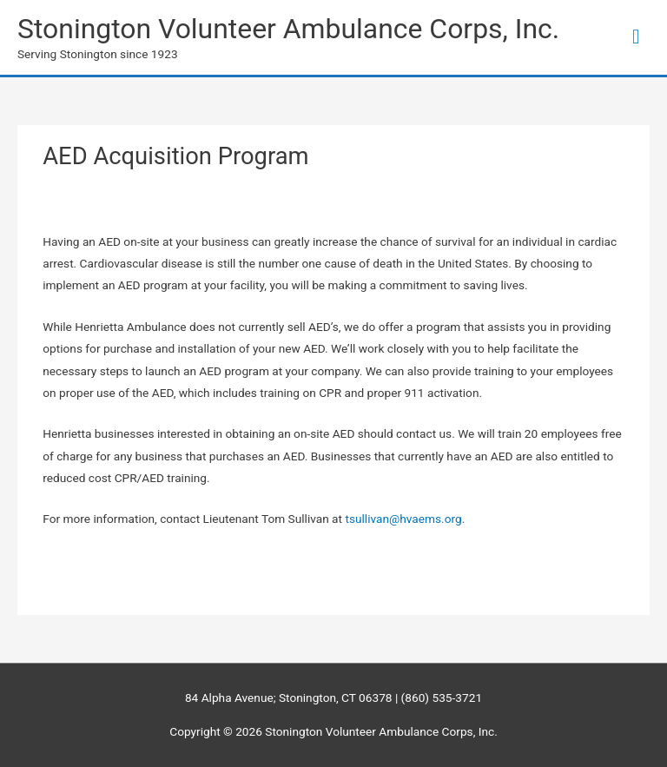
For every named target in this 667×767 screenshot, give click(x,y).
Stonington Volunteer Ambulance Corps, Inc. (288, 28)
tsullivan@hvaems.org (403, 519)
